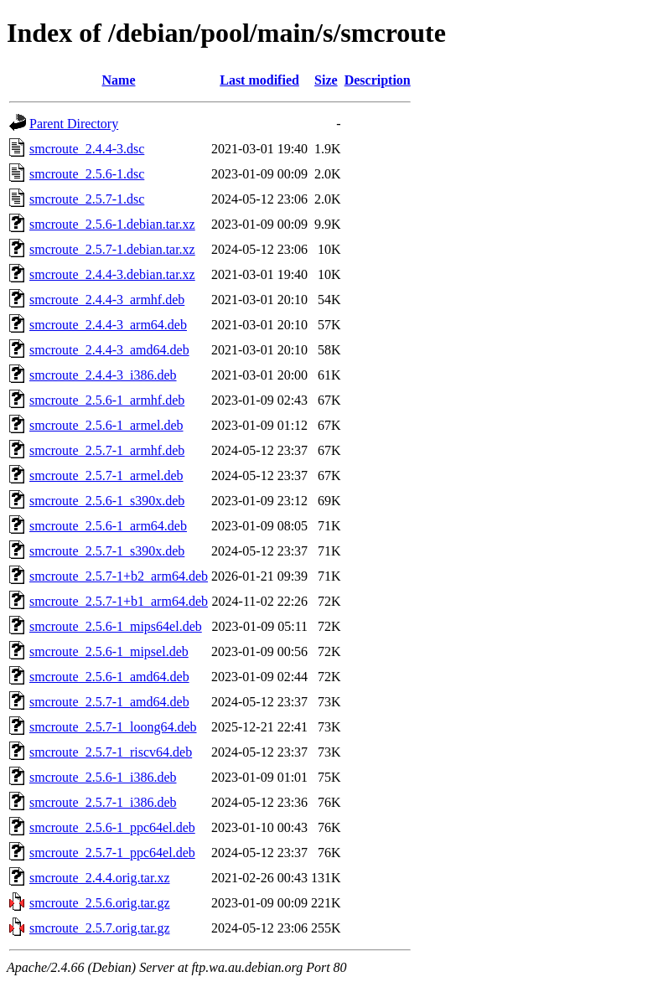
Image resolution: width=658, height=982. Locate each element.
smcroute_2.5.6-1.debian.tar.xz (112, 224)
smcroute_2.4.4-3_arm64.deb (108, 325)
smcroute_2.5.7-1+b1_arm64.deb (118, 601)
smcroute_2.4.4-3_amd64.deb (109, 350)
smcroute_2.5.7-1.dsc (86, 199)
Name (119, 80)
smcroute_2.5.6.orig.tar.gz (99, 903)
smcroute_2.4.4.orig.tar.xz (99, 878)
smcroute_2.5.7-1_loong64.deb (113, 727)
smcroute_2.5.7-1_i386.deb (103, 802)
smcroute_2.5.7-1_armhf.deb (106, 450)
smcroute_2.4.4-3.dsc (86, 149)
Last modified (259, 80)
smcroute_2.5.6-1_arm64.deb (108, 526)
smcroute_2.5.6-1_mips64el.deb (115, 626)
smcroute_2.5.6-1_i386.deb (103, 777)
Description (378, 80)
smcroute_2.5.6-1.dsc (86, 174)
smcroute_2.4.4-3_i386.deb (103, 375)
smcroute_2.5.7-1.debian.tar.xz (112, 249)
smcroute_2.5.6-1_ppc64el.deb (112, 827)
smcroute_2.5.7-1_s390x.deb (106, 551)
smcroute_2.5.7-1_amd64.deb (109, 702)
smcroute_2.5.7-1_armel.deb (106, 475)
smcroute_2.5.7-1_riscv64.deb (110, 752)
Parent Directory (73, 123)
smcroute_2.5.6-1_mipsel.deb (109, 651)
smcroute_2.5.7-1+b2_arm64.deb (118, 576)
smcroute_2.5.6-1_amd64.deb (109, 676)
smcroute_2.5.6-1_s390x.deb (106, 501)
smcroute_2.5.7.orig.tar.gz (99, 928)
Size (326, 80)
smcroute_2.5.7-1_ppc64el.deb (112, 852)
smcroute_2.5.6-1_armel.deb (106, 425)
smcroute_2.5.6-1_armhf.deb (106, 400)
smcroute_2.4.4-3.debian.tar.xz (112, 274)
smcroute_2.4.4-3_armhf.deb (106, 299)
